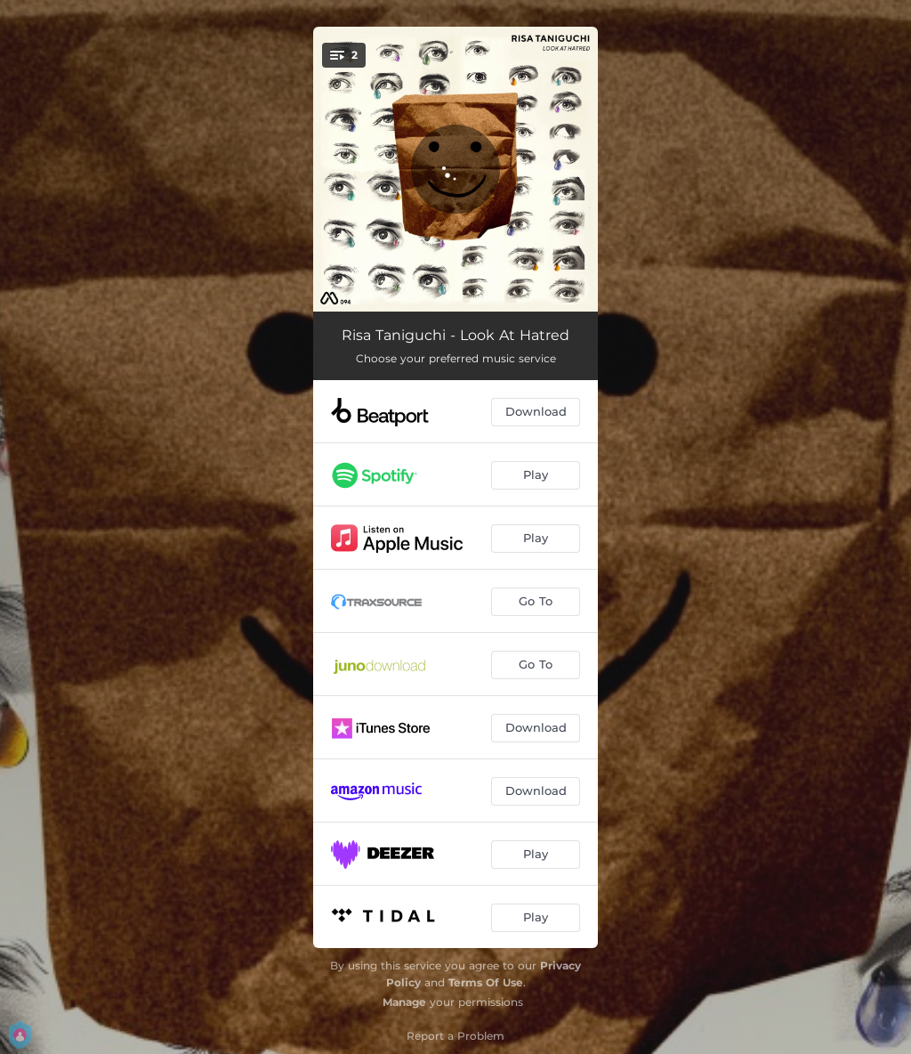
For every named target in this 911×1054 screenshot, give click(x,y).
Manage (404, 1002)
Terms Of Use (485, 982)
